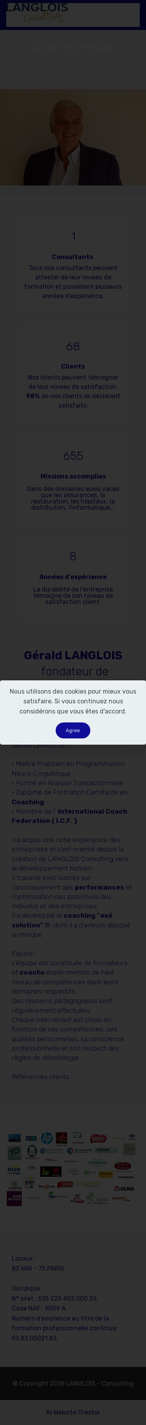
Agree (73, 730)
